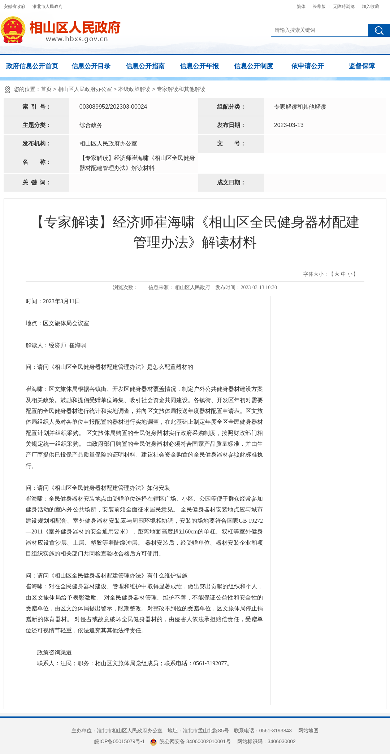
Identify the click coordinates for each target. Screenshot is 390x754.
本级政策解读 (134, 89)
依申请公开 (307, 66)
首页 (46, 89)
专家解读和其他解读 (181, 89)
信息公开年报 (199, 66)
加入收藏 (370, 6)
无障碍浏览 (344, 6)
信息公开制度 (253, 66)
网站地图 (308, 730)
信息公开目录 (91, 66)
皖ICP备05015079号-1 (119, 741)
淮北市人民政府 (47, 6)
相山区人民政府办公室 (85, 89)
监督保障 (362, 66)
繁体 (301, 6)
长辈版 (319, 6)
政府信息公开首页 (32, 66)
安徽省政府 (14, 6)
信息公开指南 (145, 66)
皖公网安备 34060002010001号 (190, 741)
